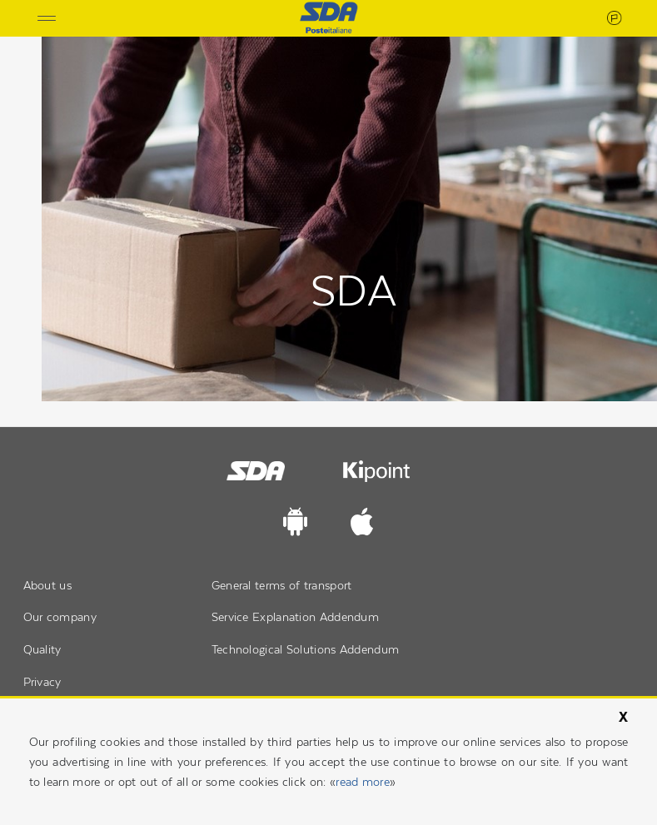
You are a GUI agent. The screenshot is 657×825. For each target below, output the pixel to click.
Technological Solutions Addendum (306, 649)
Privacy (42, 681)
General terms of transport (282, 585)
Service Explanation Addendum (295, 617)
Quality (42, 649)
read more (363, 781)
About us (47, 585)
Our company (60, 617)
